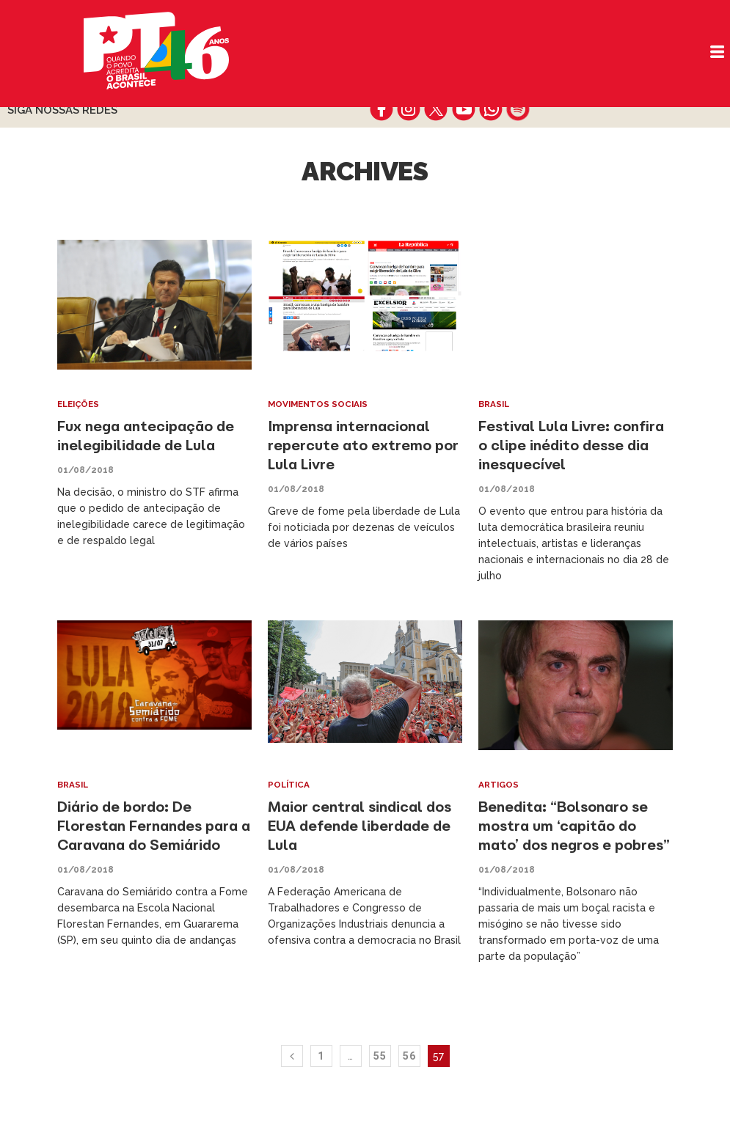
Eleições (80, 404)
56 (409, 1075)
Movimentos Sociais (320, 404)
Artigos (499, 784)
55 (380, 1075)
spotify (517, 109)
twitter (436, 109)
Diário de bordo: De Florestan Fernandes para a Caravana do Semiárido (152, 825)
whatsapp (490, 109)
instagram (409, 109)
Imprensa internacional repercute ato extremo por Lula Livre (363, 445)
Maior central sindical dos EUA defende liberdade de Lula (363, 825)
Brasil (494, 404)
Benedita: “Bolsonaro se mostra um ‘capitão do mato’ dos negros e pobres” (566, 835)
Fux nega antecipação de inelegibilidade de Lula (149, 435)
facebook (382, 109)
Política (290, 784)
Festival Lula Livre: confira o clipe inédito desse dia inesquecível (575, 445)
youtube (463, 109)
